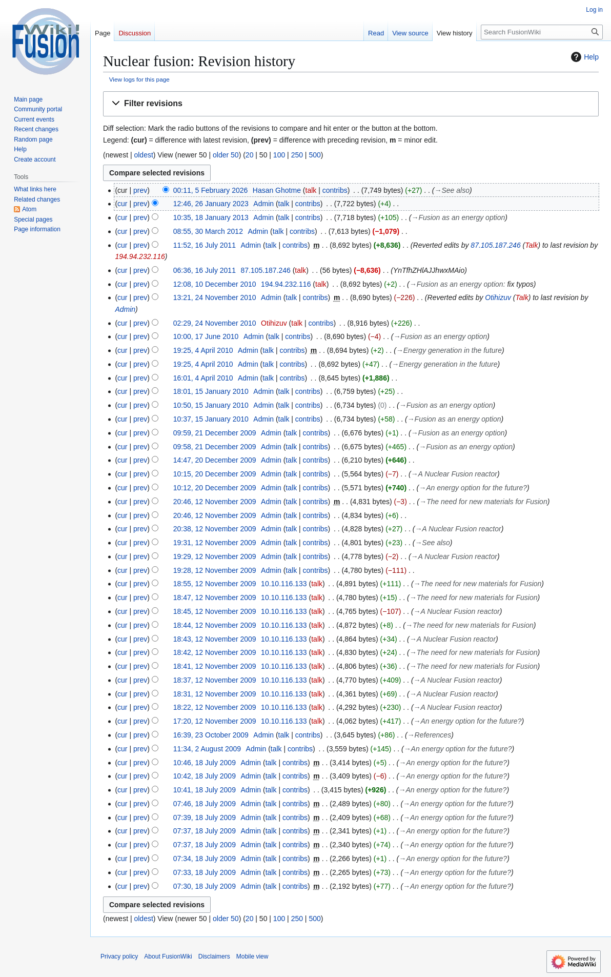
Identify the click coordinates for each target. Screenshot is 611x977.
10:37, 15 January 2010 (211, 419)
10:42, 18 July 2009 (204, 776)
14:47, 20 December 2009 (214, 460)
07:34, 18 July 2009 (204, 858)
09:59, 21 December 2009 (214, 433)
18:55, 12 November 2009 (214, 584)
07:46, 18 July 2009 (204, 804)
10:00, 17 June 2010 (206, 336)
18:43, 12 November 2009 (214, 639)
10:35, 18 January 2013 (211, 217)
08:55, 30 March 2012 (208, 231)
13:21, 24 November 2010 (214, 297)
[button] (351, 104)
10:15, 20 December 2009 (214, 474)
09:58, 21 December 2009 (214, 447)
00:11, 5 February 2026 (210, 190)
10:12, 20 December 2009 (214, 488)
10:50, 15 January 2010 (211, 405)
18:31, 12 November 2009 (214, 694)
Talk (531, 245)
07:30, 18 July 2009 (204, 886)
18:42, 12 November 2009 (214, 652)
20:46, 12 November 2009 (214, 501)
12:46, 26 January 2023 (211, 204)
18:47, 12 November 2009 (214, 597)
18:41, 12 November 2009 (214, 666)
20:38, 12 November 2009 (214, 529)
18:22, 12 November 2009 (214, 707)
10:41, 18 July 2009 (204, 790)
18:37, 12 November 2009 (214, 680)
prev (140, 190)
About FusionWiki (168, 956)
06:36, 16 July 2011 (204, 270)
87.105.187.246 (495, 245)
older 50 (226, 155)
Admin (125, 309)
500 (314, 155)
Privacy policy (119, 956)
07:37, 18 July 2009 (204, 831)
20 (250, 155)
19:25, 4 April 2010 (203, 350)
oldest (143, 155)
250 (297, 155)
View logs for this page (139, 79)
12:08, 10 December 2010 (214, 284)
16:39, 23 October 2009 (211, 735)
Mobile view (252, 956)
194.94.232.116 (140, 256)
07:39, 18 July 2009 (204, 817)
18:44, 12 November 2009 (214, 625)
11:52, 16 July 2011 (204, 245)
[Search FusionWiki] (542, 32)
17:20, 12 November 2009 (214, 721)
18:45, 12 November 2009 (214, 611)
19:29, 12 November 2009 (214, 556)
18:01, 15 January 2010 (211, 391)
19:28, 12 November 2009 (214, 570)
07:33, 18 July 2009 (204, 872)
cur (122, 204)
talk (311, 190)
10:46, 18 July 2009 (204, 763)
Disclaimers (214, 956)
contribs (335, 190)
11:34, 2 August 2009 (207, 749)
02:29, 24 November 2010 (214, 323)
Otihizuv (498, 297)
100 (279, 155)
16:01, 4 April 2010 (203, 378)
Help (583, 57)
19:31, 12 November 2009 (214, 543)
